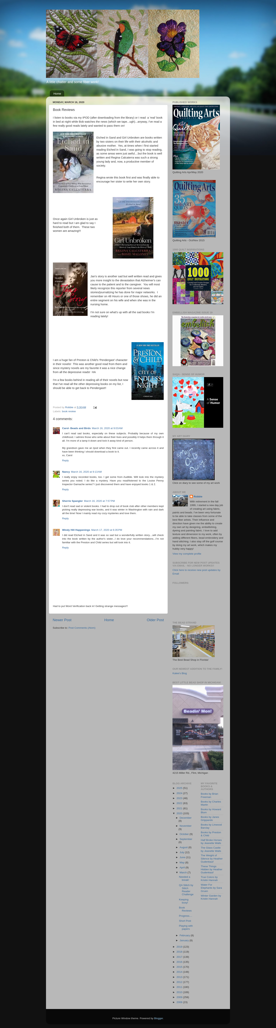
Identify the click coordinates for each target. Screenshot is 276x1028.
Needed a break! (184, 878)
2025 (180, 788)
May (182, 862)
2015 (180, 966)
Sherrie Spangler (72, 501)
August (184, 847)
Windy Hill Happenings (76, 529)
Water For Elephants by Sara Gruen (211, 887)
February (185, 935)
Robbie (198, 496)
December (185, 817)
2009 (180, 997)
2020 (180, 813)
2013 (180, 977)
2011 (180, 987)
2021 (180, 808)
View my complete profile (186, 553)
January (185, 940)
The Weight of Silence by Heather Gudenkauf (212, 858)
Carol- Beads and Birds (76, 428)
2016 (180, 961)
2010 (180, 992)
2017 (180, 956)
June (183, 857)
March (183, 872)
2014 (180, 971)
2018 (180, 951)
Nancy (66, 471)
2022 (180, 803)
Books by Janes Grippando (210, 819)
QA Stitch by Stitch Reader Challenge (186, 890)
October (185, 834)
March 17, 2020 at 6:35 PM (106, 529)
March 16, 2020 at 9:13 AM (86, 471)
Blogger (158, 1018)
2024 (180, 793)
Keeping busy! (184, 901)
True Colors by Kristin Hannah (209, 879)
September (186, 839)
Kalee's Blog (179, 673)
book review (69, 411)
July (182, 852)
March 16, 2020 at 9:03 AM (107, 428)
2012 (180, 982)
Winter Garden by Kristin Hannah (211, 897)
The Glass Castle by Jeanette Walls (211, 849)
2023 (180, 798)
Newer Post (62, 620)
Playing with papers (186, 927)
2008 (180, 1002)
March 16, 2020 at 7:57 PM (99, 501)
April (183, 867)
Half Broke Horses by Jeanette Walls (211, 842)
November (185, 825)
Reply (65, 460)
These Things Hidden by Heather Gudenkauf (212, 869)
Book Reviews (185, 909)
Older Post (155, 620)
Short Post (185, 920)
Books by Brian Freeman (209, 795)
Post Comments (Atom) (82, 627)
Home (57, 93)
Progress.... (185, 915)
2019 (180, 946)
